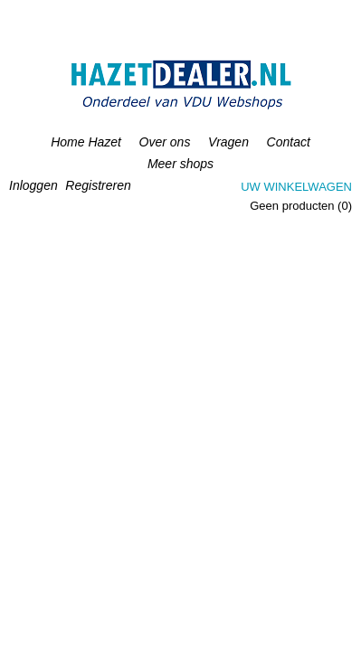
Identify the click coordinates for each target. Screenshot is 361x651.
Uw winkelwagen (296, 186)
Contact (288, 142)
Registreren (97, 185)
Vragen (228, 142)
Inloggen (33, 185)
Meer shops (180, 163)
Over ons (165, 142)
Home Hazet (86, 142)
